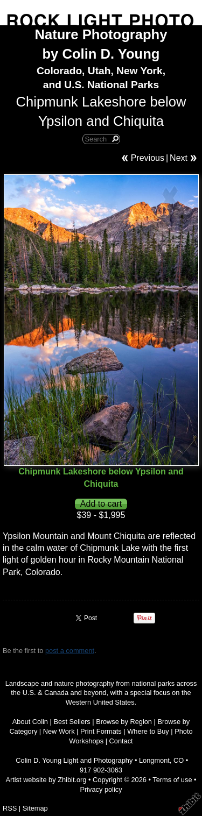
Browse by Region (124, 722)
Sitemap (35, 808)
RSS (10, 808)
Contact (121, 741)
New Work (59, 731)
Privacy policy (101, 789)
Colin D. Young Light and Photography (74, 760)
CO (178, 760)
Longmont (154, 760)
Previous (147, 157)
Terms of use (172, 780)
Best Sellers (71, 722)
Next (178, 157)
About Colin (30, 722)
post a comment (69, 651)
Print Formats (101, 731)
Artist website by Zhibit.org (45, 780)
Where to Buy (148, 731)
